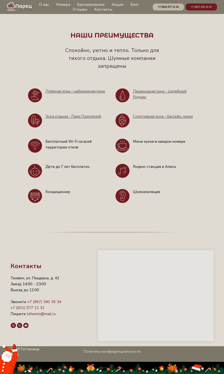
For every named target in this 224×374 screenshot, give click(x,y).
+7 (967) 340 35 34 (44, 301)
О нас (44, 4)
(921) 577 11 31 (29, 307)
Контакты (103, 9)
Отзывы (80, 9)
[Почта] (26, 325)
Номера (63, 4)
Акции (118, 4)
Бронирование (91, 4)
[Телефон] (13, 325)
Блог (135, 4)
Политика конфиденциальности (112, 351)
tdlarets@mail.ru (41, 314)
